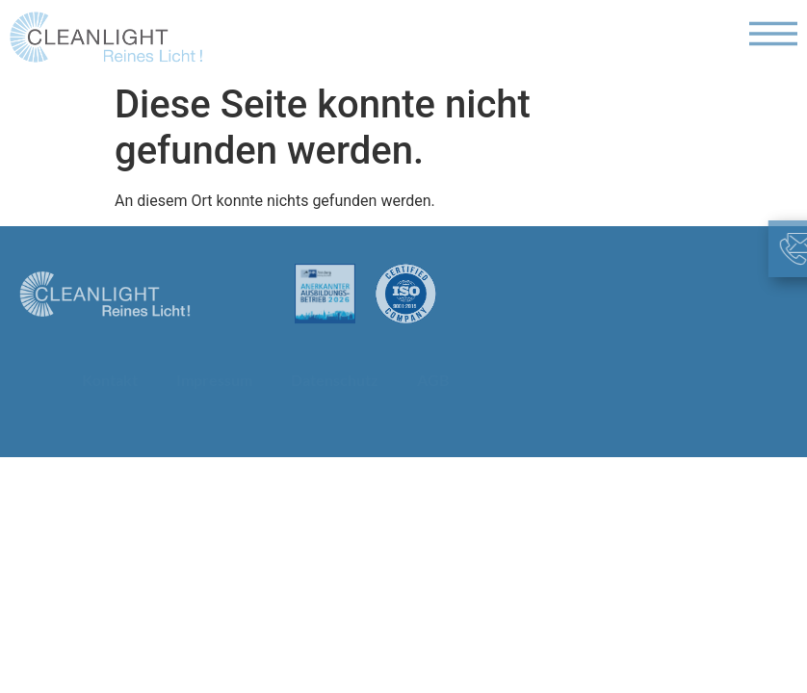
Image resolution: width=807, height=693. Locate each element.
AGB (433, 380)
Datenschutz (334, 380)
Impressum (214, 380)
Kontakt (110, 380)
